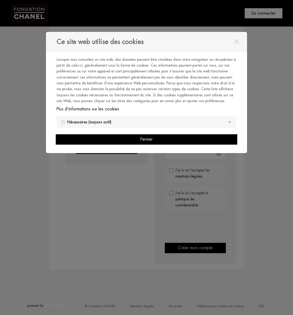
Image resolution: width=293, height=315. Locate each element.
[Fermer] (236, 41)
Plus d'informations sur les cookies (88, 109)
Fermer (146, 139)
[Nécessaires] (229, 122)
